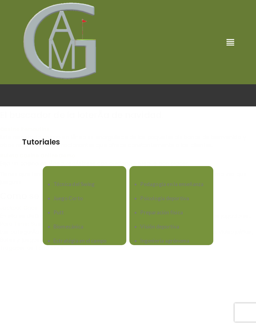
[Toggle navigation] (230, 43)
